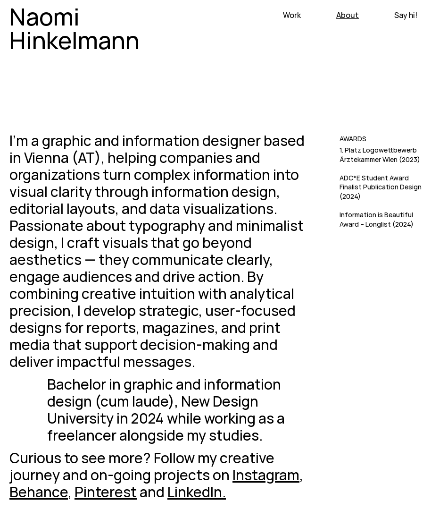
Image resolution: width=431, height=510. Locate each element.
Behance (38, 492)
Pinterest (106, 492)
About (347, 15)
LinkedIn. (196, 492)
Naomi (44, 16)
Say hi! (405, 15)
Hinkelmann (74, 40)
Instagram (265, 474)
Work (292, 15)
